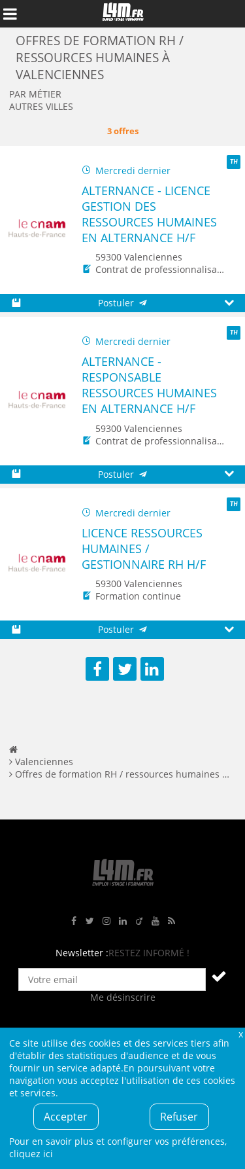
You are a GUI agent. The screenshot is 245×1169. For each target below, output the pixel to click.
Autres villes (41, 106)
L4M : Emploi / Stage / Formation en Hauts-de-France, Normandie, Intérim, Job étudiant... (123, 13)
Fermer (240, 1034)
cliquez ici (31, 1153)
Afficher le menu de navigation (10, 13)
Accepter (66, 1116)
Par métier (35, 94)
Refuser (179, 1116)
